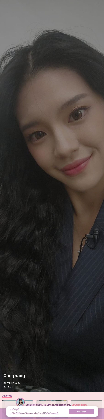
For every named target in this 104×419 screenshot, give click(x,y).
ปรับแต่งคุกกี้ (53, 413)
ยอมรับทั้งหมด (81, 411)
